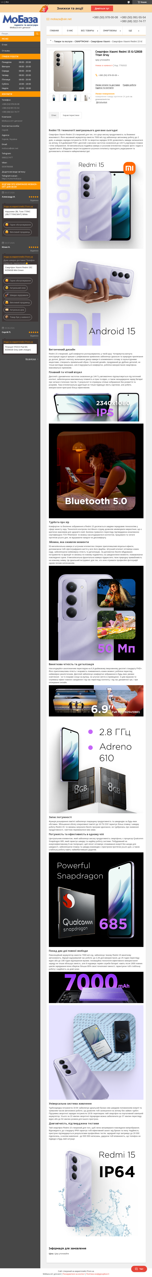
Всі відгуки (31, 359)
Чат (139, 1269)
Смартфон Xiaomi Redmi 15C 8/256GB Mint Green (18, 268)
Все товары (87, 30)
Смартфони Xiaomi (100, 41)
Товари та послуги (63, 41)
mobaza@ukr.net (10, 148)
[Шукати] (37, 33)
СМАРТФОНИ (81, 41)
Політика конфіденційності (97, 1274)
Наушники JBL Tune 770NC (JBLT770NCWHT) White (17, 212)
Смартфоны (110, 30)
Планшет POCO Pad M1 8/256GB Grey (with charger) (18, 348)
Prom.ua (90, 1271)
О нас (4, 44)
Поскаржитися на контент (74, 1274)
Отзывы (6, 50)
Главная (54, 30)
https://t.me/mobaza (11, 178)
